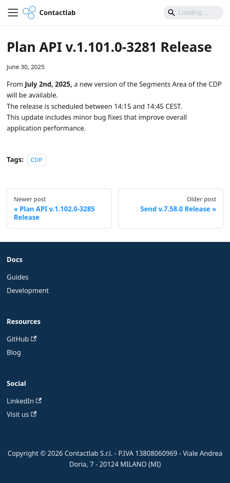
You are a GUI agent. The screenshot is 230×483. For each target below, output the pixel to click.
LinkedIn (24, 401)
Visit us (21, 414)
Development (28, 290)
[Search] (193, 12)
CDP (36, 160)
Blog (14, 352)
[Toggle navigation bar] (13, 12)
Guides (17, 277)
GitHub (21, 339)
